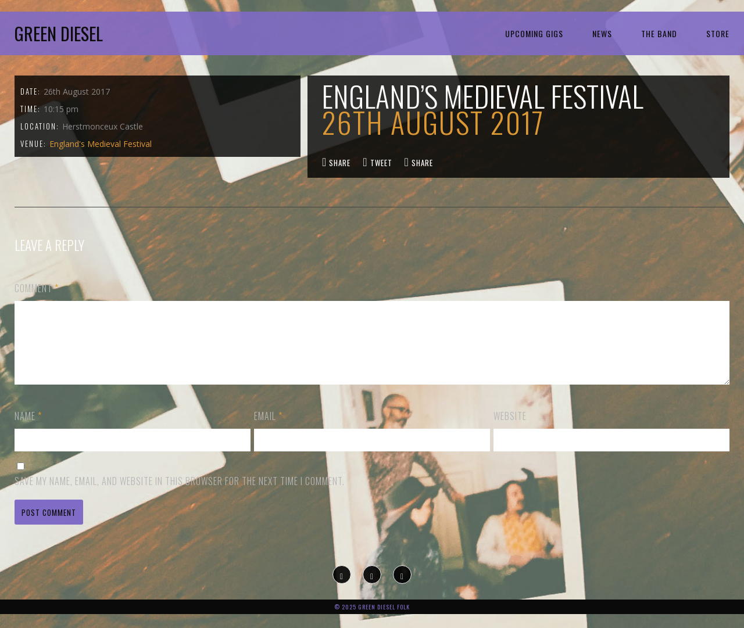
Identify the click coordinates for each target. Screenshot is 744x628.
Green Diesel (59, 33)
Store (717, 33)
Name (28, 430)
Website (510, 430)
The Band (659, 33)
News (602, 33)
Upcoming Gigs (534, 33)
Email (268, 430)
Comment (37, 288)
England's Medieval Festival (100, 143)
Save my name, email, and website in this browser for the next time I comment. (180, 495)
